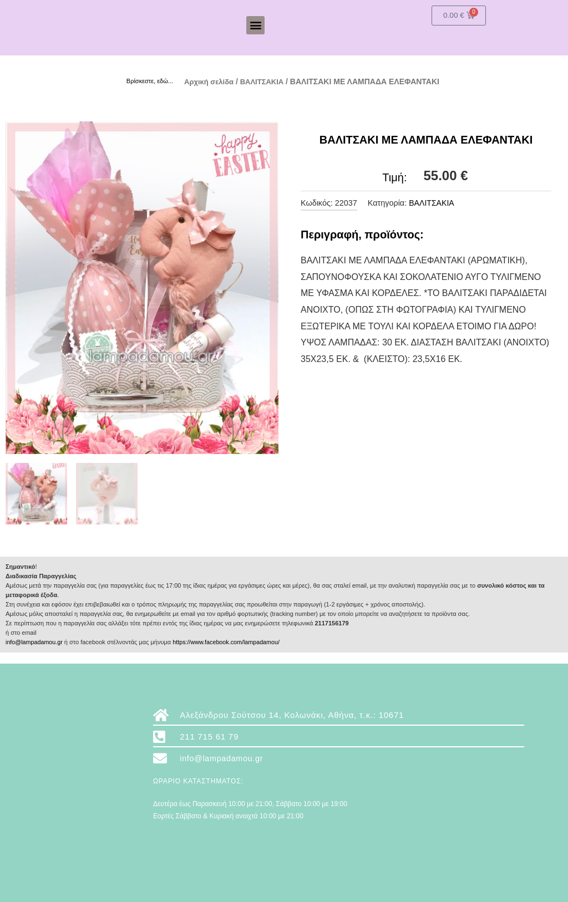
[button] (255, 25)
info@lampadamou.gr (35, 642)
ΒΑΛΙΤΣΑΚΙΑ (267, 81)
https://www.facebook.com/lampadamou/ (228, 642)
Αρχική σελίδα (210, 81)
